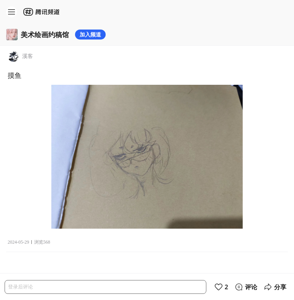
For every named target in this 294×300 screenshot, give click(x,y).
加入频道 (90, 34)
